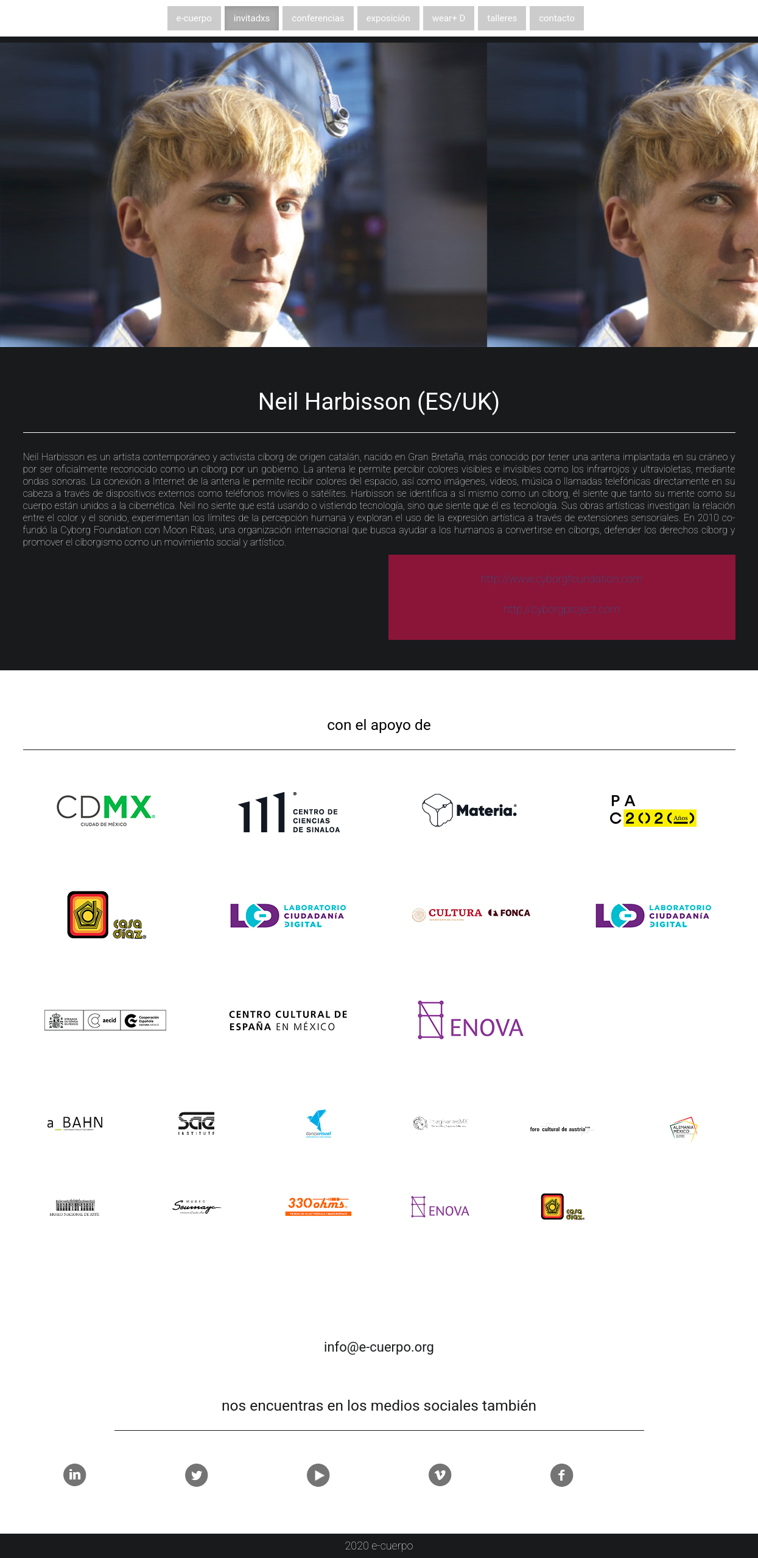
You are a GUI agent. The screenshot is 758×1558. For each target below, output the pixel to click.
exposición (388, 18)
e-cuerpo (194, 18)
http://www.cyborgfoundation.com (562, 578)
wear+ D (449, 18)
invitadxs (252, 18)
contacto (557, 18)
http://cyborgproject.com (562, 609)
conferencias (318, 18)
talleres (502, 18)
